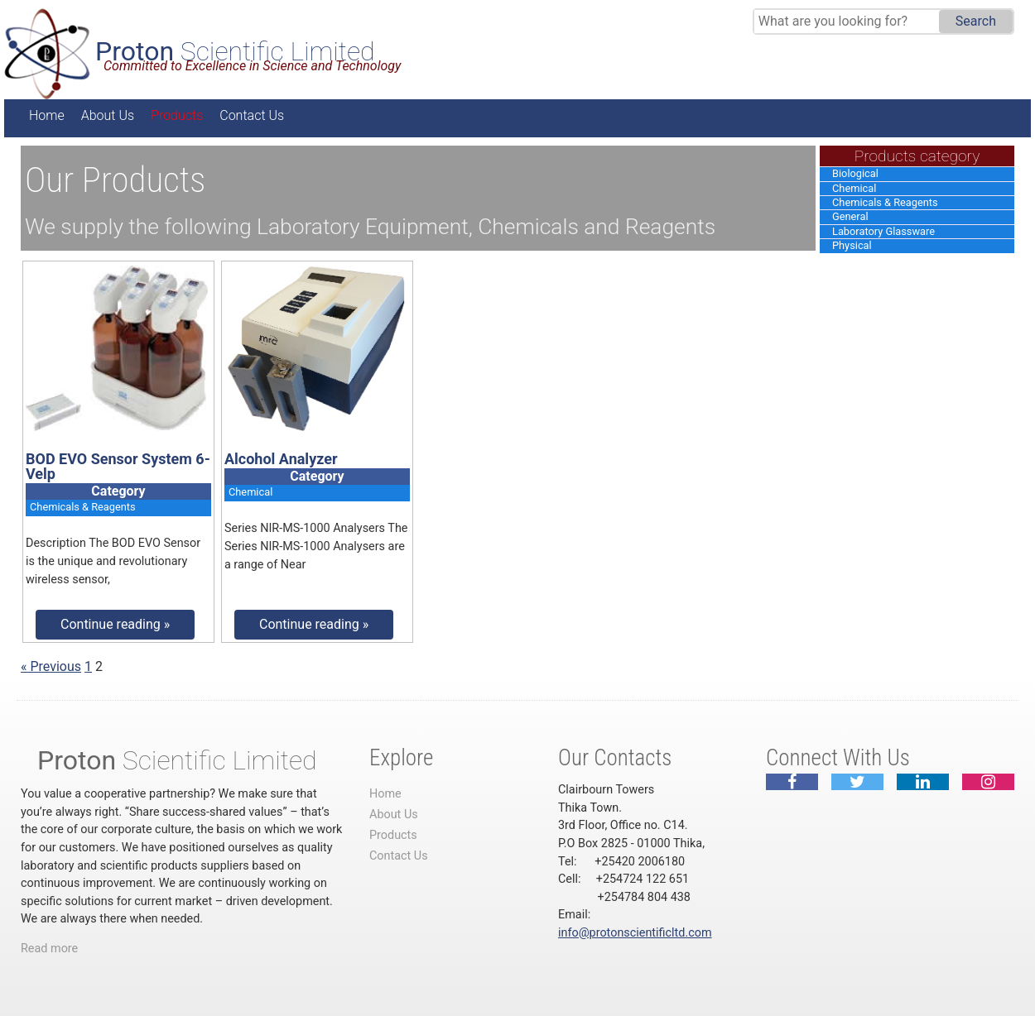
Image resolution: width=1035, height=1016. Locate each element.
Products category (917, 155)
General (850, 216)
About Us (107, 115)
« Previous (51, 666)
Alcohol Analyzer (281, 458)
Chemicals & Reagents (885, 202)
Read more (49, 949)
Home (47, 115)
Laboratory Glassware (883, 231)
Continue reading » (115, 624)
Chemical (854, 188)
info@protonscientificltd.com (635, 933)
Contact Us (251, 115)
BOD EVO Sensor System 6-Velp (118, 466)
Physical (852, 245)
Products (177, 115)
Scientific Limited (235, 51)
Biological (855, 173)
